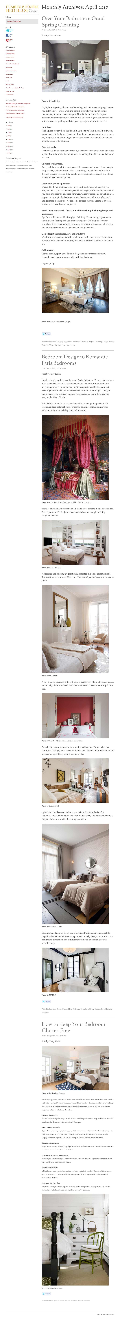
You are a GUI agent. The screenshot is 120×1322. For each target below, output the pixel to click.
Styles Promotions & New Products (15, 87)
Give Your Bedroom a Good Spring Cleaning (73, 22)
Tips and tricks (54, 345)
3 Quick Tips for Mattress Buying (14, 117)
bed (70, 342)
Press (7, 81)
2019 (9, 129)
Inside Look (9, 67)
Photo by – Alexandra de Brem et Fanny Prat (62, 741)
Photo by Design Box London (53, 1093)
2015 (9, 142)
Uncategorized (9, 94)
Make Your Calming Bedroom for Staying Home (18, 103)
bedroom (76, 342)
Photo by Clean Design (51, 101)
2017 (9, 136)
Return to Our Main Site (14, 21)
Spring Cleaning (78, 1300)
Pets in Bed (9, 77)
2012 (9, 153)
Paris (103, 1009)
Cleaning (98, 342)
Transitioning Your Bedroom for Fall (15, 113)
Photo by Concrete (52, 926)
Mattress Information (11, 70)
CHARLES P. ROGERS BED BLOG (106, 1314)
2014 (9, 146)
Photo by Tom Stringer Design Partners (52, 1288)
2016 (9, 139)
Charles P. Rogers (87, 342)
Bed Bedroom (74, 1009)
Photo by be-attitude (50, 676)
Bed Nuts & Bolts (10, 50)
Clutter (65, 1300)
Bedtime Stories (10, 57)
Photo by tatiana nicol (50, 806)
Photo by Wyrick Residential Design (56, 321)
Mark (64, 30)
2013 (9, 149)
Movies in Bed (9, 74)
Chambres (84, 1009)
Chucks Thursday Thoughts (13, 64)
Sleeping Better (10, 84)
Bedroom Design (55, 342)
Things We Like (10, 91)
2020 (9, 125)
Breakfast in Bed (10, 60)
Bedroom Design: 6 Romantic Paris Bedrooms (75, 360)
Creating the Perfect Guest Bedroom (15, 106)
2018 (9, 132)
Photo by (51, 568)
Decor (91, 1009)
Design (105, 342)
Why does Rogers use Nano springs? (15, 110)
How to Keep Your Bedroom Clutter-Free (73, 1027)
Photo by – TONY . (66, 502)
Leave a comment (68, 345)
